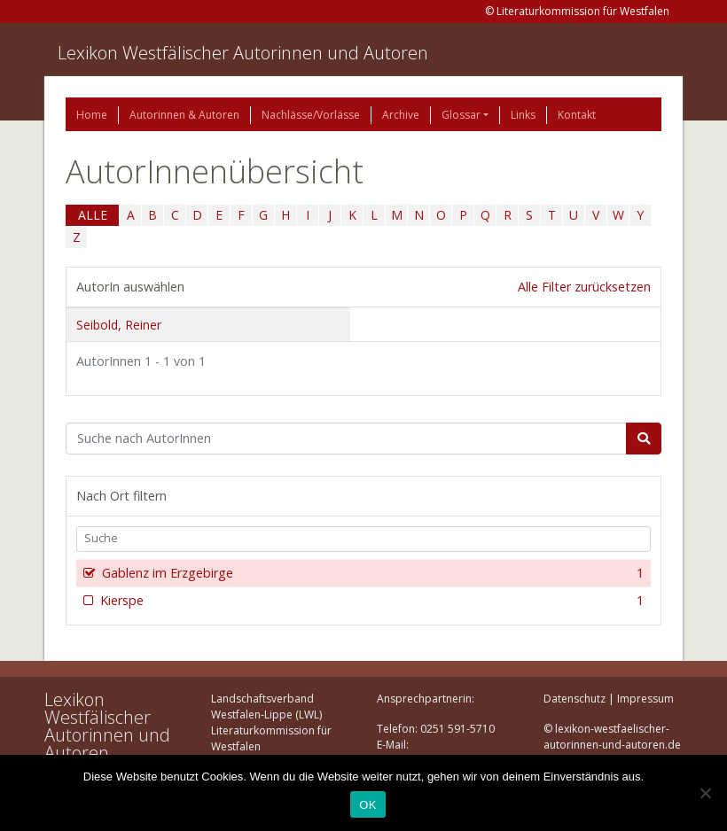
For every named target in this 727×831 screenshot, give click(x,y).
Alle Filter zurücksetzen (584, 286)
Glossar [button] (461, 114)
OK (367, 805)
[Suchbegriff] (346, 438)
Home (91, 114)
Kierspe (370, 600)
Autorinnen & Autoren (184, 114)
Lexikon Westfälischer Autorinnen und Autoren (243, 53)
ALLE (92, 214)
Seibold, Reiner (118, 324)
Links (523, 114)
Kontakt (577, 114)
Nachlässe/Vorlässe (311, 114)
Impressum (645, 698)
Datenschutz (574, 698)
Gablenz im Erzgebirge (371, 573)
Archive (400, 114)
